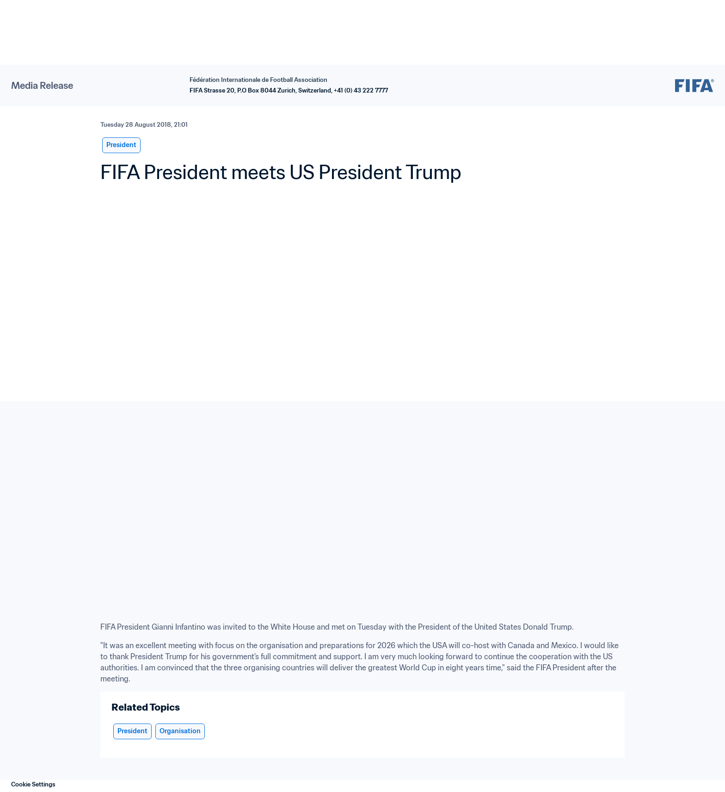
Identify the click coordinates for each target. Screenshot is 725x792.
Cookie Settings (33, 784)
